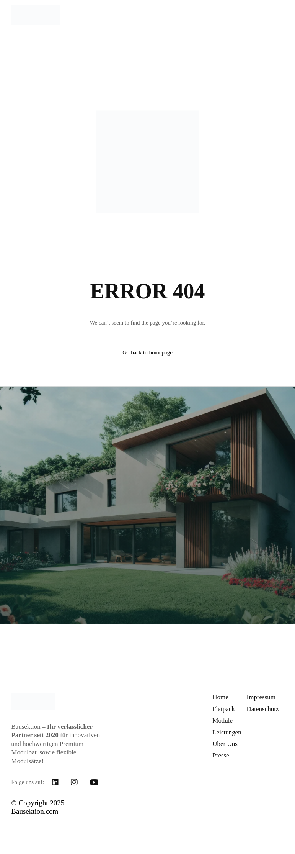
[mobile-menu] (274, 15)
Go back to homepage (147, 352)
